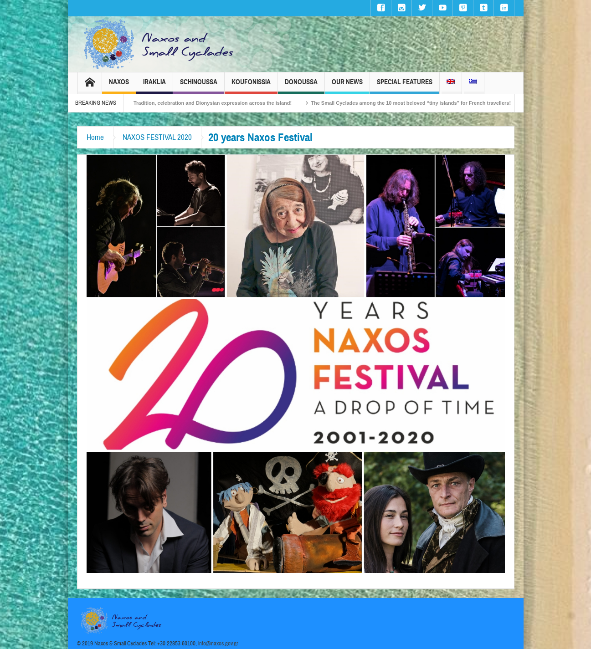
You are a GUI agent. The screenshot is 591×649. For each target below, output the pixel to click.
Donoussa (301, 86)
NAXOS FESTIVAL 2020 (157, 137)
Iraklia (154, 86)
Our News (347, 86)
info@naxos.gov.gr (218, 643)
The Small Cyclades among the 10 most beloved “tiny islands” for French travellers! (424, 103)
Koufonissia (251, 86)
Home (95, 137)
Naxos (119, 86)
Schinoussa (198, 86)
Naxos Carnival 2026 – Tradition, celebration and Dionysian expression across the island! (199, 103)
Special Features (404, 86)
